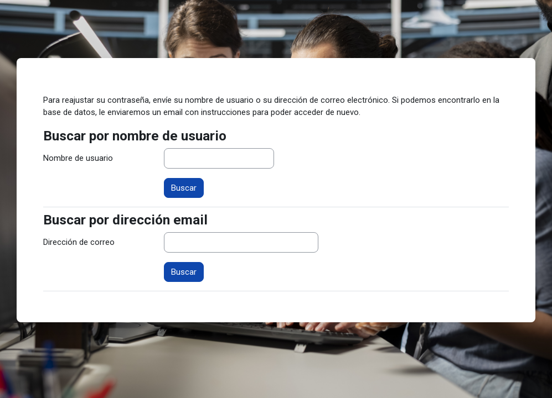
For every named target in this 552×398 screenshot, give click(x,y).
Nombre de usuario (78, 158)
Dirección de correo (79, 242)
